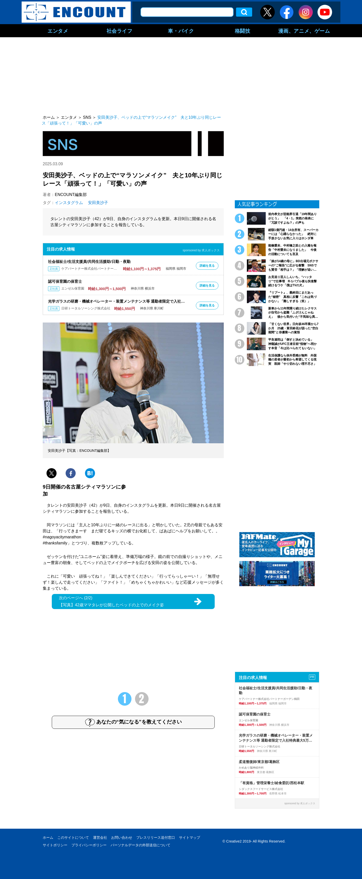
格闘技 (242, 30)
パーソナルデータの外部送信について (140, 845)
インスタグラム (69, 203)
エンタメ (58, 30)
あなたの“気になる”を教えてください (133, 722)
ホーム (48, 837)
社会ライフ (119, 30)
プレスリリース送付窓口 (155, 837)
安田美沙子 (98, 203)
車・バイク (181, 30)
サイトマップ (189, 837)
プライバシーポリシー (89, 845)
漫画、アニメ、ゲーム (304, 30)
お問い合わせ (121, 837)
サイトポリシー (55, 845)
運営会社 (100, 837)
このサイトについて (73, 837)
